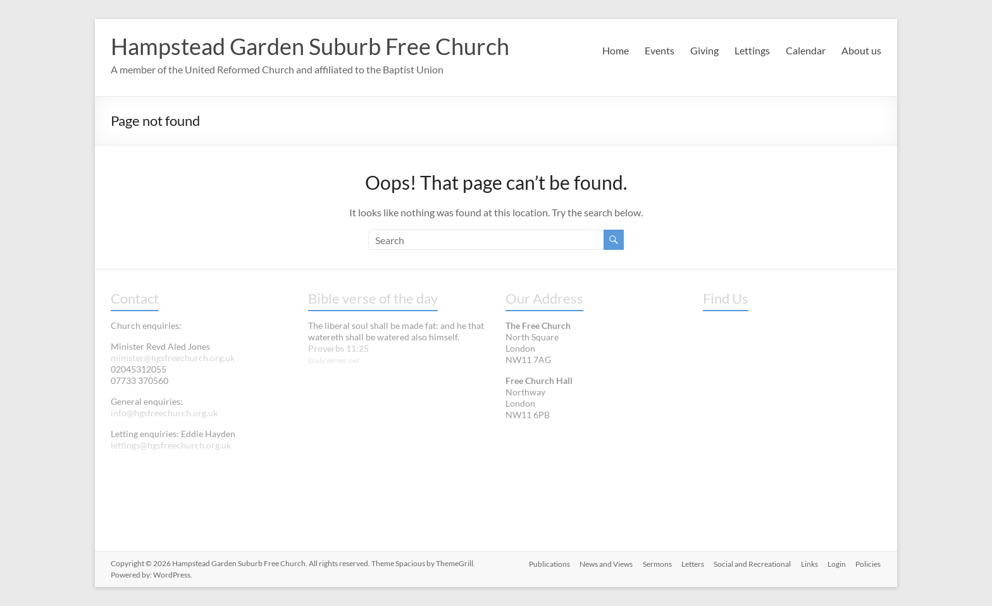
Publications (546, 563)
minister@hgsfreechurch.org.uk (173, 357)
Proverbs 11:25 (338, 348)
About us (861, 50)
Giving (704, 50)
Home (615, 50)
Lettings (752, 50)
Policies (868, 563)
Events (659, 50)
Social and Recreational (751, 563)
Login (837, 563)
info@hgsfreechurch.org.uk (164, 412)
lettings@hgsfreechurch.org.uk (171, 445)
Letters (691, 563)
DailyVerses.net (333, 360)
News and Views (604, 563)
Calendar (806, 50)
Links (808, 563)
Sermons (655, 563)
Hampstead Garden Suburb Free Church (310, 46)
